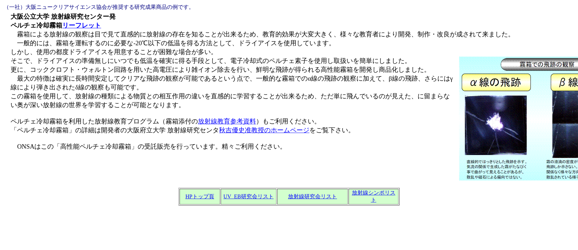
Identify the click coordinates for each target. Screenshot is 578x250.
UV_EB (248, 196)
